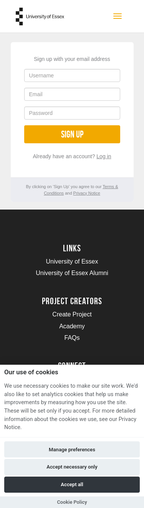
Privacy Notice (86, 193)
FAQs (71, 337)
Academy (72, 326)
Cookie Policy (72, 502)
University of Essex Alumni (72, 273)
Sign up (72, 134)
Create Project (71, 314)
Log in (103, 156)
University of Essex (72, 261)
